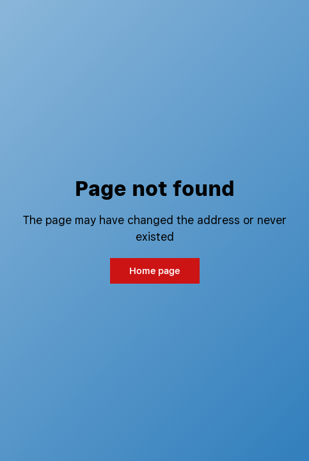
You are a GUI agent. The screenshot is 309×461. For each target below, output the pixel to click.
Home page (154, 270)
